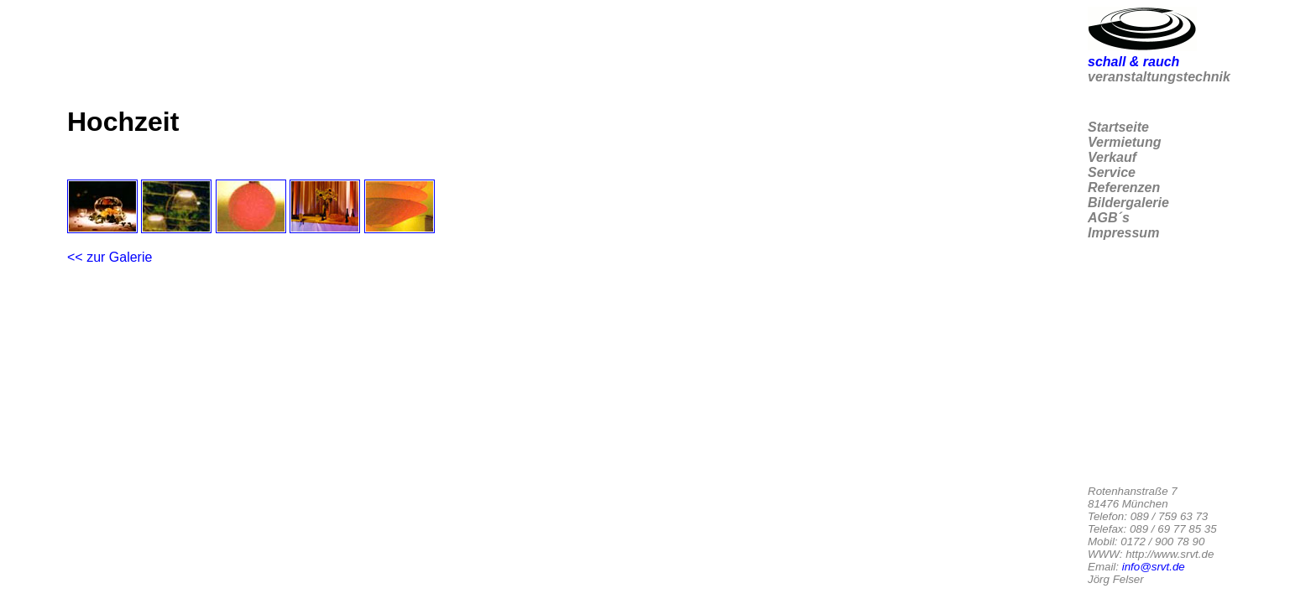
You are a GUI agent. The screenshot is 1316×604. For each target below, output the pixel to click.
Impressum (1123, 233)
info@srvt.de (1153, 566)
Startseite (1118, 127)
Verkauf (1112, 157)
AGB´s (1109, 218)
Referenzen (1124, 187)
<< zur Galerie (109, 257)
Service (1112, 172)
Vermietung (1124, 142)
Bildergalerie (1128, 202)
